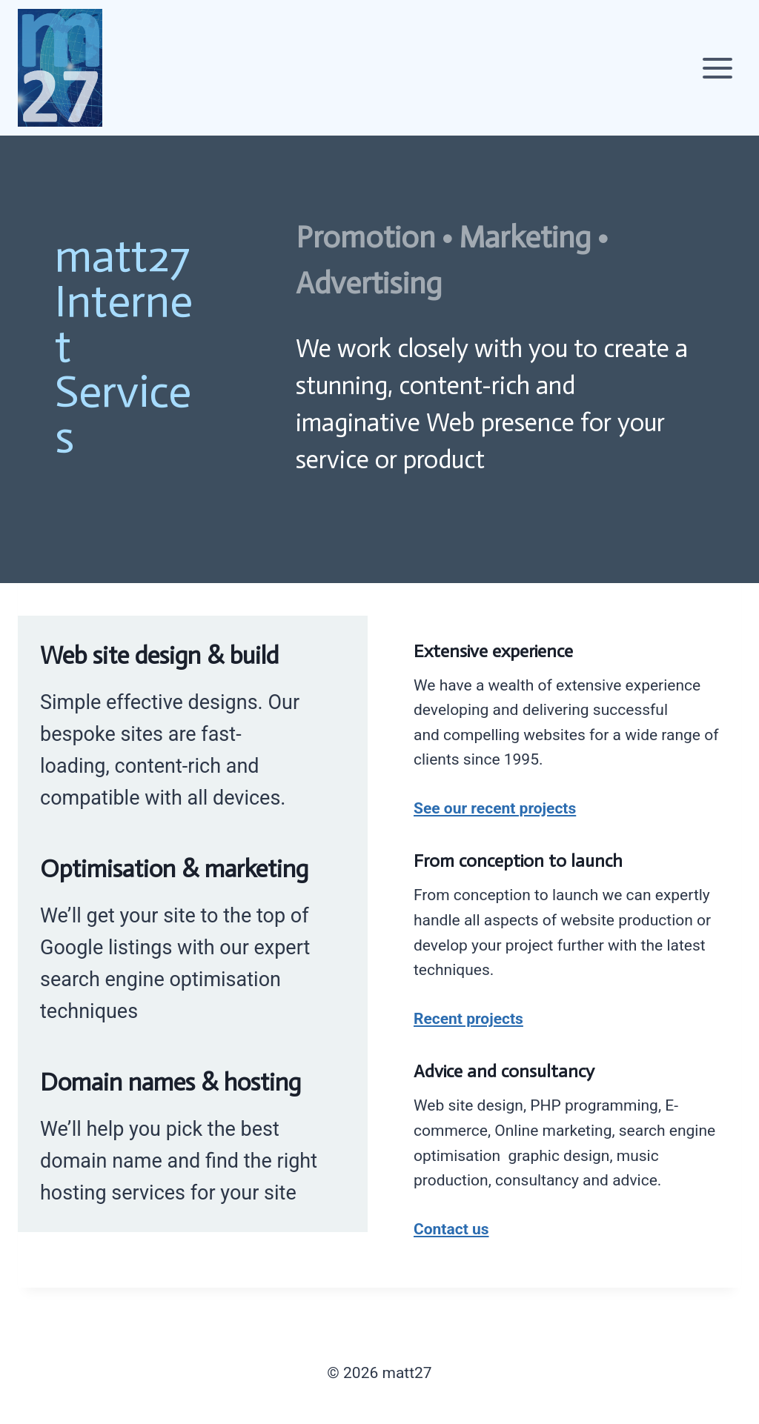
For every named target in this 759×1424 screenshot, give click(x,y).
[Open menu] (717, 68)
